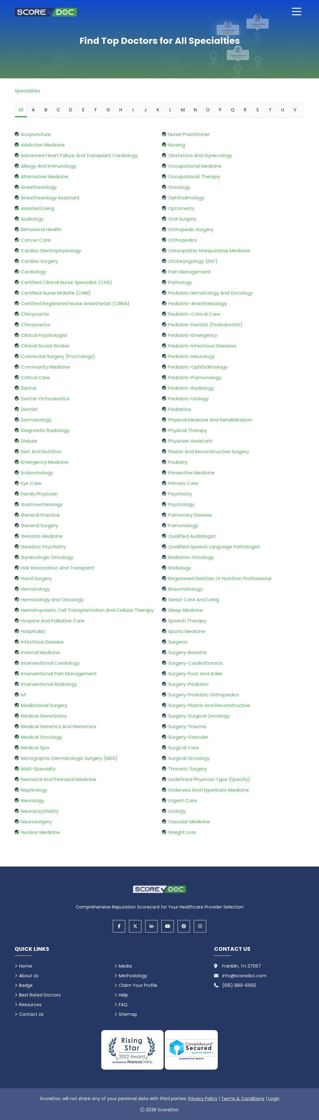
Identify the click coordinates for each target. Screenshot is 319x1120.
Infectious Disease (42, 642)
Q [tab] (233, 110)
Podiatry (178, 462)
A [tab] (33, 110)
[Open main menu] (296, 11)
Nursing (176, 145)
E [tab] (83, 110)
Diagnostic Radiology (45, 430)
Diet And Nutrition (41, 451)
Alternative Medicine (44, 176)
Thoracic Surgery (187, 768)
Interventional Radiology (49, 684)
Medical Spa (35, 747)
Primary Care (183, 483)
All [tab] (20, 110)
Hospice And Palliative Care (52, 620)
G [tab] (108, 110)
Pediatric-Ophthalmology (197, 367)
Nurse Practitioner (189, 134)
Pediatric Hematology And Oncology (210, 293)
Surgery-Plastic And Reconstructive (209, 705)
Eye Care (31, 483)
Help (123, 995)
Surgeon (178, 642)
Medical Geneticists (44, 716)
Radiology (179, 568)
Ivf (23, 694)
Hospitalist (33, 631)
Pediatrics (179, 409)
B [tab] (46, 110)
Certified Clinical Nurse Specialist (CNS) (66, 282)
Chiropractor (35, 324)
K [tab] (158, 110)
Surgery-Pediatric (188, 684)
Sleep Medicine (185, 610)
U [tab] (282, 110)
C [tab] (58, 110)
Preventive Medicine (191, 472)
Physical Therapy (187, 430)
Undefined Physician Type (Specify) (209, 779)
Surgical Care (183, 747)
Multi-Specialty (38, 768)
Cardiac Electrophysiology (51, 250)
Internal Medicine (40, 652)
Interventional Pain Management (59, 673)
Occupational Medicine (194, 166)
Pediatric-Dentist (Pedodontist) (205, 324)
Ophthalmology (186, 197)
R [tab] (245, 110)
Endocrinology (37, 472)
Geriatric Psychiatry (43, 546)
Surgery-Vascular (188, 737)
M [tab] (183, 110)
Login (273, 1098)
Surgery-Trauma (187, 726)
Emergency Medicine (45, 462)
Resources (30, 1004)
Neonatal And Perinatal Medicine (58, 779)
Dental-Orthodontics (45, 398)
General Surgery (39, 525)
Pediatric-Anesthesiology (197, 303)
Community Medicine (45, 367)
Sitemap (128, 1014)
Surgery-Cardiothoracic (195, 663)
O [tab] (208, 110)
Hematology (35, 589)
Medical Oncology (41, 737)
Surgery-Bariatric (187, 652)
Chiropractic (35, 314)
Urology (177, 811)
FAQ (123, 1004)
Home (25, 966)
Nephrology (34, 790)
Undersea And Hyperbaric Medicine (208, 790)
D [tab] (70, 110)
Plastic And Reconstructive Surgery (208, 451)
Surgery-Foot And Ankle (195, 673)
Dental (28, 388)
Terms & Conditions (242, 1098)
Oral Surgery (182, 219)
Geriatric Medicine (42, 536)
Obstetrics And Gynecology (200, 155)
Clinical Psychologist (44, 335)
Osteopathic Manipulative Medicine (209, 250)
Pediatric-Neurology (191, 356)
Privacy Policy (202, 1098)
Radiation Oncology (191, 557)
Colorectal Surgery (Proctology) (58, 356)
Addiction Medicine (43, 145)
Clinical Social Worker (45, 345)
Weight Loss (182, 832)
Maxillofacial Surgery (44, 705)
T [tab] (270, 110)
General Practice (40, 515)
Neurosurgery (36, 821)
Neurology (32, 800)
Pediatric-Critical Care (194, 314)
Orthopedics (182, 240)
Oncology (179, 187)
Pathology (180, 282)
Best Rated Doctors (40, 995)
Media (125, 966)
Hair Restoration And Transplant (58, 568)
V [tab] (295, 110)
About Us (28, 976)
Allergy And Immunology (48, 166)
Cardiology (33, 271)
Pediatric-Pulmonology (194, 377)
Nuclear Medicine (40, 832)
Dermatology (36, 419)
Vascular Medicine (189, 821)
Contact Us (31, 1014)
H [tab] (120, 110)
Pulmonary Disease (190, 515)
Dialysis (29, 441)
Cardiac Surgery (39, 261)
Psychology (181, 504)
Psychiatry (180, 493)
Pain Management (189, 271)
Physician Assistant (190, 441)
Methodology (133, 976)
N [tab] (195, 110)
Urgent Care (182, 800)
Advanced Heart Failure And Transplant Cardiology (79, 155)
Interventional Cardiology (50, 663)
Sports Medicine (186, 631)
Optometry (181, 208)
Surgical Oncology (189, 758)
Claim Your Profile (138, 985)
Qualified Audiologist (192, 536)
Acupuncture (36, 134)
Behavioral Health (41, 229)
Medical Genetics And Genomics (58, 726)
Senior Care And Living (193, 599)
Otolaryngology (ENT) (193, 261)
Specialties (27, 90)
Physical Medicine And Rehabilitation (210, 419)
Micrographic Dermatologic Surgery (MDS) (69, 758)
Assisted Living (37, 208)
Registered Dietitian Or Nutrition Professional (219, 578)
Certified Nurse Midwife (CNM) (56, 293)
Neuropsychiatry (40, 811)
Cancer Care (36, 240)
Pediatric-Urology (188, 398)
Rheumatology (185, 589)
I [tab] (133, 110)
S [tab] (257, 110)
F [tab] (96, 110)
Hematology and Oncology (52, 599)
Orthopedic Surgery (190, 229)
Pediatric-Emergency (192, 335)
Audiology (32, 219)
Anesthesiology (39, 187)
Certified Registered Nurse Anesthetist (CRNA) (75, 303)
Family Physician (39, 493)
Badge (26, 985)
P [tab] (220, 110)
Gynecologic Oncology (47, 557)
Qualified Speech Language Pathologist (214, 546)
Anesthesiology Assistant (50, 197)
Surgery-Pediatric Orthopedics (203, 694)
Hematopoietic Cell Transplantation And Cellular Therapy (87, 610)
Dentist (29, 409)
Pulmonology (183, 525)
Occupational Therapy (194, 176)
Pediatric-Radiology (191, 388)
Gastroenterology (42, 504)
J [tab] (145, 110)
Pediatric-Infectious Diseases (202, 345)
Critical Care (35, 377)
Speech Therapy (187, 620)
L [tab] (170, 110)
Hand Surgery (36, 578)
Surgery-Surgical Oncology (199, 716)
